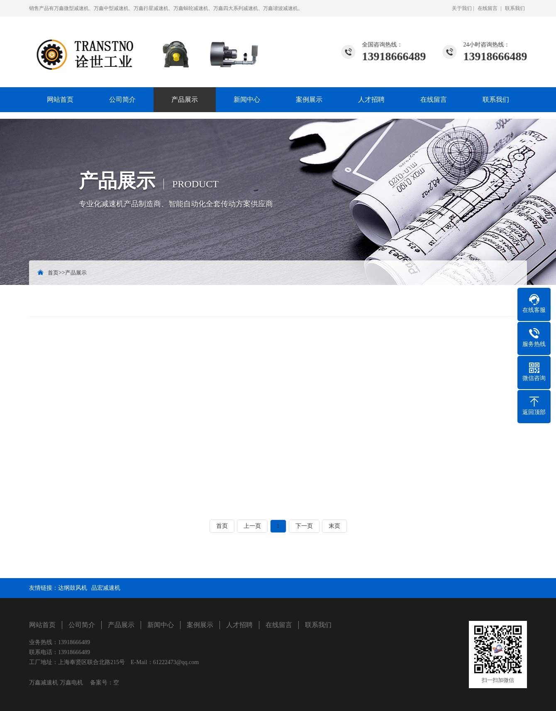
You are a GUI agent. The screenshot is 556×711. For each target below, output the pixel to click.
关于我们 (462, 8)
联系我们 (515, 8)
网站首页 (60, 99)
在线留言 (487, 8)
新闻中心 (247, 99)
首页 (53, 273)
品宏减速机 (105, 588)
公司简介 (122, 99)
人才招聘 (371, 99)
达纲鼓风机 (72, 588)
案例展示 (309, 99)
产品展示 (184, 99)
